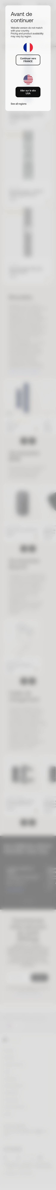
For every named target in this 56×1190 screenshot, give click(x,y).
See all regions (18, 103)
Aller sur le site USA (28, 92)
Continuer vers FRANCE (28, 60)
